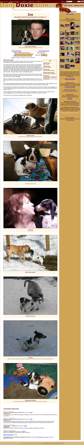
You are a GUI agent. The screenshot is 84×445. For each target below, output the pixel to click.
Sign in (67, 14)
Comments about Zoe (44, 51)
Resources (31, 1)
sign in (18, 57)
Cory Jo (24, 431)
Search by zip (76, 105)
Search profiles (4, 1)
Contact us (24, 1)
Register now (41, 437)
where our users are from (71, 91)
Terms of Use (61, 443)
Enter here (70, 99)
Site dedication (45, 443)
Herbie (25, 425)
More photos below (16, 51)
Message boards (14, 1)
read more (71, 120)
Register (39, 1)
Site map (50, 443)
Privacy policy (55, 443)
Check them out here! (70, 87)
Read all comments (8, 434)
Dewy (31, 412)
